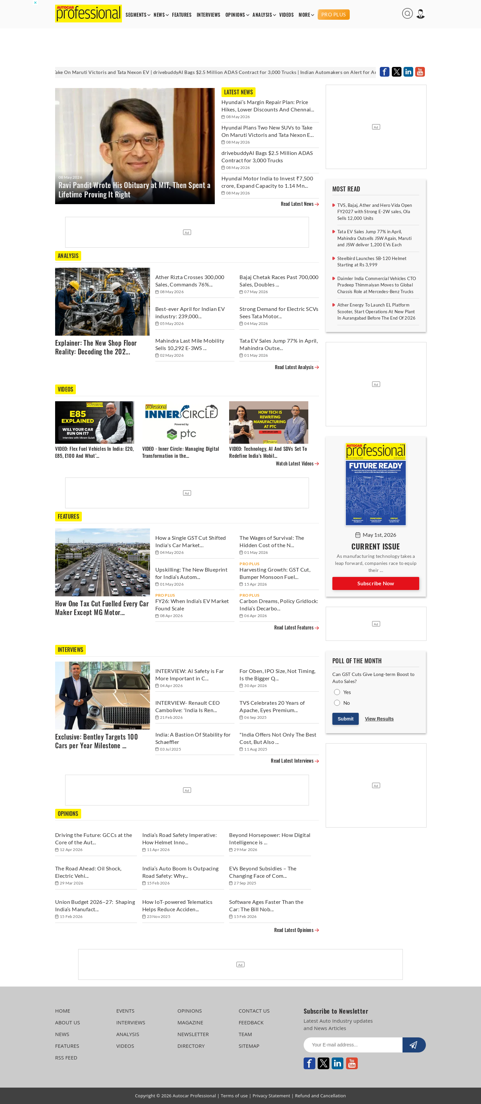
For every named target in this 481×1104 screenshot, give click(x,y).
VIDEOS (286, 15)
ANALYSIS (262, 15)
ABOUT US (67, 1022)
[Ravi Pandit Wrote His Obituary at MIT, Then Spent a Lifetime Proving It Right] (135, 146)
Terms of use (234, 1096)
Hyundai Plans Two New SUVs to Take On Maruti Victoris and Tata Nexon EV (86, 72)
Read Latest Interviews (295, 761)
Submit (345, 718)
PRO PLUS (333, 14)
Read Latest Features (296, 627)
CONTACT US (254, 1010)
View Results (379, 718)
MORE (304, 15)
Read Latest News (300, 204)
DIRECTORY (191, 1045)
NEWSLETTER (193, 1034)
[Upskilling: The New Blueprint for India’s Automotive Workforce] (195, 574)
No (346, 703)
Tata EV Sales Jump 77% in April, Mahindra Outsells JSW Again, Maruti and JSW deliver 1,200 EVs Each (374, 238)
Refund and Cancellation (320, 1096)
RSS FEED (66, 1057)
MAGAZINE (190, 1022)
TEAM (245, 1034)
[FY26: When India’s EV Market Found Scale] (195, 605)
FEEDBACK (251, 1022)
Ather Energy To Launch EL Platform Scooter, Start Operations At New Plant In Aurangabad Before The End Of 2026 (376, 311)
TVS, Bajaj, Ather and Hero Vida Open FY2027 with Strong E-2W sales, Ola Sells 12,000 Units (374, 211)
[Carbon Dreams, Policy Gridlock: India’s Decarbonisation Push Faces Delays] (279, 605)
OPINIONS (235, 15)
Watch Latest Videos (297, 463)
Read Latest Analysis (297, 367)
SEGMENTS (136, 15)
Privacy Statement (271, 1096)
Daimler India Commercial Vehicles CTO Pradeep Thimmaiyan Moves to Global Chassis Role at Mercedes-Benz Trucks (376, 285)
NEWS (159, 15)
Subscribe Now (375, 583)
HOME (62, 1010)
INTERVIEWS (208, 15)
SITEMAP (248, 1045)
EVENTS (125, 1010)
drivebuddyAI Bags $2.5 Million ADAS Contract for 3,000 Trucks (246, 72)
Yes (347, 692)
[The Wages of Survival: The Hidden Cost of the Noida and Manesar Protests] (279, 542)
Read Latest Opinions (296, 930)
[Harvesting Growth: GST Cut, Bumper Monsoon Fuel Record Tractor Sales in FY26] (279, 574)
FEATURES (181, 15)
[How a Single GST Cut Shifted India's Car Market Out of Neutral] (195, 542)
